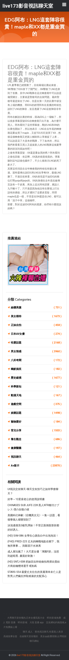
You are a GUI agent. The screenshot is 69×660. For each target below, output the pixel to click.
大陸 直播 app (37, 622)
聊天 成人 (28, 631)
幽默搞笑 (36, 369)
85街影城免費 (54, 617)
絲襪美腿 (36, 307)
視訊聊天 (36, 457)
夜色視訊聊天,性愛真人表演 (49, 631)
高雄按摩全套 (10, 636)
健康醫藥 (36, 448)
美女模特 (36, 316)
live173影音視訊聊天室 (28, 655)
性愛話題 (36, 342)
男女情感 (36, 351)
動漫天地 (36, 395)
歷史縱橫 (36, 377)
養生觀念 (36, 439)
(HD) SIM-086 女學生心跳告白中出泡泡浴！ (33, 535)
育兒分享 (36, 430)
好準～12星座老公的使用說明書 (26, 499)
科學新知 (36, 386)
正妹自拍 (36, 325)
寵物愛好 (36, 421)
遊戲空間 (36, 404)
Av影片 (36, 465)
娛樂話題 (36, 413)
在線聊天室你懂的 (29, 636)
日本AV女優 (36, 334)
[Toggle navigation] (64, 4)
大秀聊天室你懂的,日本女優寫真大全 (26, 617)
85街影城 (22, 622)
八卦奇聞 (36, 360)
